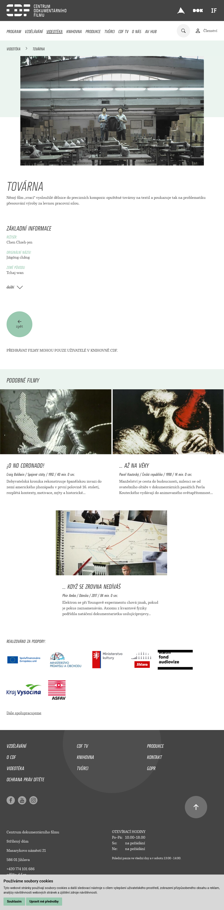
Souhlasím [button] (14, 901)
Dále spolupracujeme (24, 713)
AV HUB (151, 30)
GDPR (151, 767)
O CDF (11, 756)
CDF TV (123, 30)
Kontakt (154, 756)
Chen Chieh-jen (19, 242)
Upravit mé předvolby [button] (44, 901)
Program (14, 30)
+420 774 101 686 (21, 869)
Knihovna (74, 30)
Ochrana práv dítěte (25, 778)
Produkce (93, 30)
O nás (136, 30)
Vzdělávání (34, 30)
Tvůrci (109, 30)
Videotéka (54, 30)
